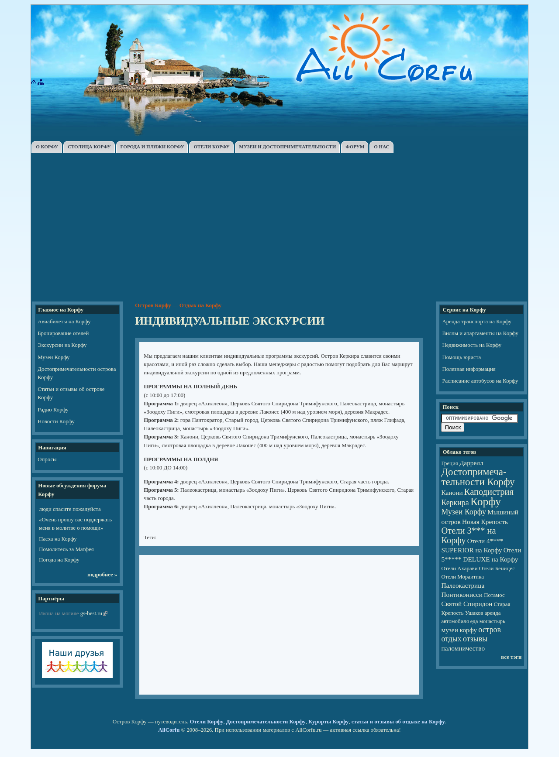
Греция (449, 463)
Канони (451, 492)
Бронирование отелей (63, 333)
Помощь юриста (461, 357)
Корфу (485, 501)
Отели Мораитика (462, 577)
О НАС (381, 146)
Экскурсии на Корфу (62, 345)
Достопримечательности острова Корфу (77, 373)
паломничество (463, 648)
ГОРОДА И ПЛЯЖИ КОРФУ (152, 146)
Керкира (455, 502)
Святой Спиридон (466, 603)
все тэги (511, 657)
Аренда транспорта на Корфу (476, 322)
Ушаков (474, 613)
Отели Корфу (207, 722)
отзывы (475, 638)
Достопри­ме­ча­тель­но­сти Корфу (477, 476)
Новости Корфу (56, 421)
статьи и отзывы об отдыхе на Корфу (398, 722)
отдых (451, 638)
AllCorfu (168, 730)
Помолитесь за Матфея (66, 549)
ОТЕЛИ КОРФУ (211, 146)
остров (489, 629)
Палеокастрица (462, 585)
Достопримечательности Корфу (266, 722)
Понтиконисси (462, 594)
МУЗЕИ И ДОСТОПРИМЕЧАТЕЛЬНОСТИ (287, 146)
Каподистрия (489, 492)
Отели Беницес (497, 568)
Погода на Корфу (59, 560)
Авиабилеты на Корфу (64, 322)
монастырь (492, 621)
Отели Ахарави (459, 568)
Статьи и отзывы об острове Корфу (71, 393)
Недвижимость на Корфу (471, 345)
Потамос (494, 595)
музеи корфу (459, 630)
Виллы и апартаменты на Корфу (480, 333)
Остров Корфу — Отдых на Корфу (178, 305)
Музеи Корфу (53, 357)
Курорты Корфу (328, 722)
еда (474, 621)
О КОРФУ (47, 146)
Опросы (47, 459)
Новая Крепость (485, 521)
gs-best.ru (91, 613)
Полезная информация (468, 369)
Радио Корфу (53, 410)
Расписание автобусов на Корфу (480, 381)
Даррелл (471, 462)
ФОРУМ (354, 146)
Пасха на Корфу (57, 539)
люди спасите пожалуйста (69, 509)
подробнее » (102, 575)
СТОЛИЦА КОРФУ (89, 146)
